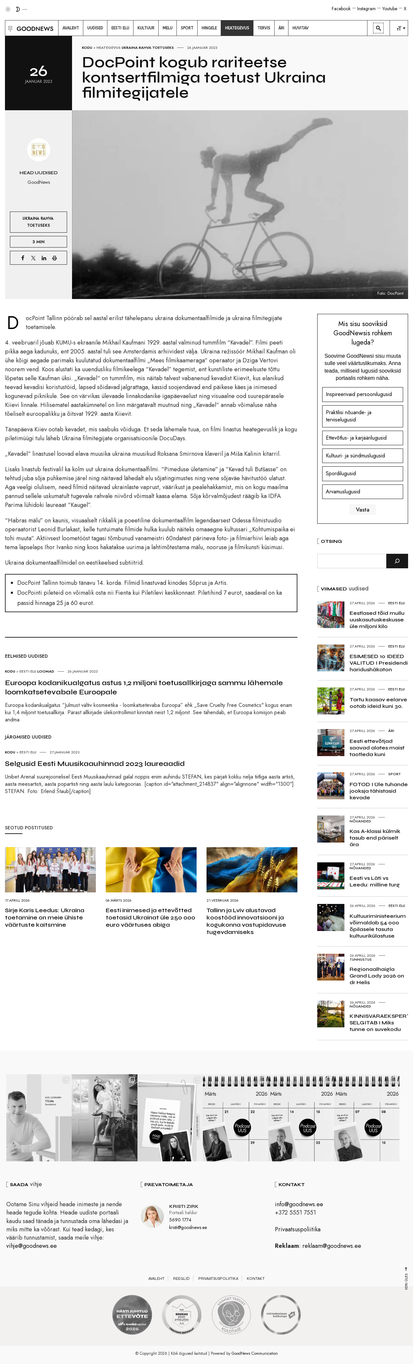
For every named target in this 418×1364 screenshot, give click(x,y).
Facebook (341, 8)
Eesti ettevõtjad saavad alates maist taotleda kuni (377, 747)
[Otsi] (397, 561)
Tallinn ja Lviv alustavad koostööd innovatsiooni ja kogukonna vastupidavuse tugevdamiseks (246, 921)
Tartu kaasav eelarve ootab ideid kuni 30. (378, 702)
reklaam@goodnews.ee (331, 1246)
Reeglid (181, 1279)
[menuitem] (70, 28)
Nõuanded (360, 821)
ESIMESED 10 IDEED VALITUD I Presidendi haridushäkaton (379, 663)
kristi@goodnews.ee (188, 1228)
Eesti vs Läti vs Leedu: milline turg (375, 881)
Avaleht (156, 1279)
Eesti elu (27, 671)
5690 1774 (180, 1220)
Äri (391, 730)
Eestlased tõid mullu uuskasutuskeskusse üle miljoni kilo (377, 619)
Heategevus (108, 47)
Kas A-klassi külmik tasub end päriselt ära (375, 838)
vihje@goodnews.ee (31, 1246)
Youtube (389, 8)
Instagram (366, 8)
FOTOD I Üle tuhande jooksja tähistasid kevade (379, 791)
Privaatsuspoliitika (298, 1230)
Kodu (87, 47)
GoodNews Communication (255, 1354)
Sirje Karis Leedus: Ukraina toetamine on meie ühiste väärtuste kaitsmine (44, 917)
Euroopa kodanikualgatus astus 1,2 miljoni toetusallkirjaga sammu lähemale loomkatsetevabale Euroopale (144, 687)
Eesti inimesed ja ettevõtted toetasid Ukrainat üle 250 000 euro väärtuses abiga (150, 917)
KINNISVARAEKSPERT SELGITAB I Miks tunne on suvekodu (380, 1022)
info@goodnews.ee (299, 1205)
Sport (394, 774)
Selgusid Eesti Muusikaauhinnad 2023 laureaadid (95, 763)
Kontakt (256, 1279)
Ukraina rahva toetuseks (148, 47)
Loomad (45, 671)
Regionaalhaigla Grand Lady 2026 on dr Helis (377, 975)
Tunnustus (361, 959)
